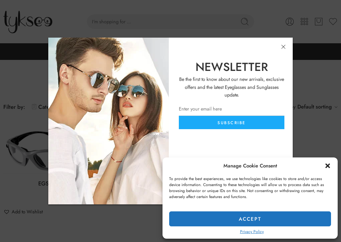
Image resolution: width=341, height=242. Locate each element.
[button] (327, 165)
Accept (250, 219)
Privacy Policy (252, 232)
